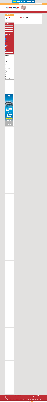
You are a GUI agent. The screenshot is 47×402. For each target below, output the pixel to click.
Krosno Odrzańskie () (7, 65)
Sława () (6, 71)
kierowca (6, 38)
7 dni (24, 17)
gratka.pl (6, 46)
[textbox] (9, 20)
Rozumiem (32, 401)
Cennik (5, 396)
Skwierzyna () (6, 70)
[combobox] (9, 20)
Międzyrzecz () (6, 66)
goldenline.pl (6, 45)
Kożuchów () (6, 64)
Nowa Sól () (6, 67)
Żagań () (6, 77)
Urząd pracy (6, 50)
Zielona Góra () (6, 76)
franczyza (6, 35)
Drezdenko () (6, 59)
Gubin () (6, 61)
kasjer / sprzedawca (7, 37)
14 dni (27, 17)
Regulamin (6, 397)
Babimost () (6, 57)
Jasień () (6, 62)
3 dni (21, 17)
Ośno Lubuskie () (6, 69)
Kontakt (6, 398)
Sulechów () (6, 72)
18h (18, 17)
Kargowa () (6, 63)
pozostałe (6, 41)
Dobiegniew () (6, 58)
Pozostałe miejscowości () (7, 78)
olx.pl (6, 49)
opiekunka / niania (7, 39)
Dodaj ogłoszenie (6, 395)
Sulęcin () (6, 73)
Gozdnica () (6, 60)
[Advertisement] (33, 7)
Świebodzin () (6, 74)
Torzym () (6, 75)
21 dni (30, 17)
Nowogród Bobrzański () (7, 68)
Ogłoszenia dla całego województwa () (8, 56)
